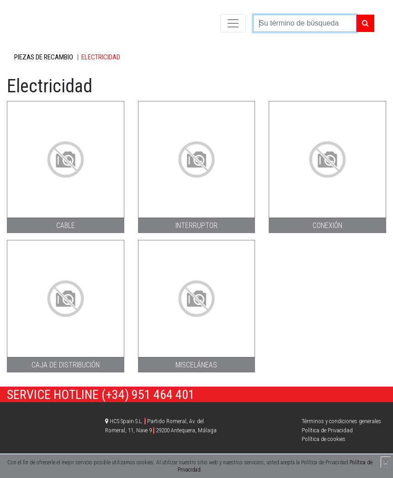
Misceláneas (196, 365)
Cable (65, 225)
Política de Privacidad (327, 430)
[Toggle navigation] (233, 23)
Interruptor (196, 225)
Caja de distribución (66, 365)
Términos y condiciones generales (341, 421)
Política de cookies (323, 439)
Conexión (327, 225)
